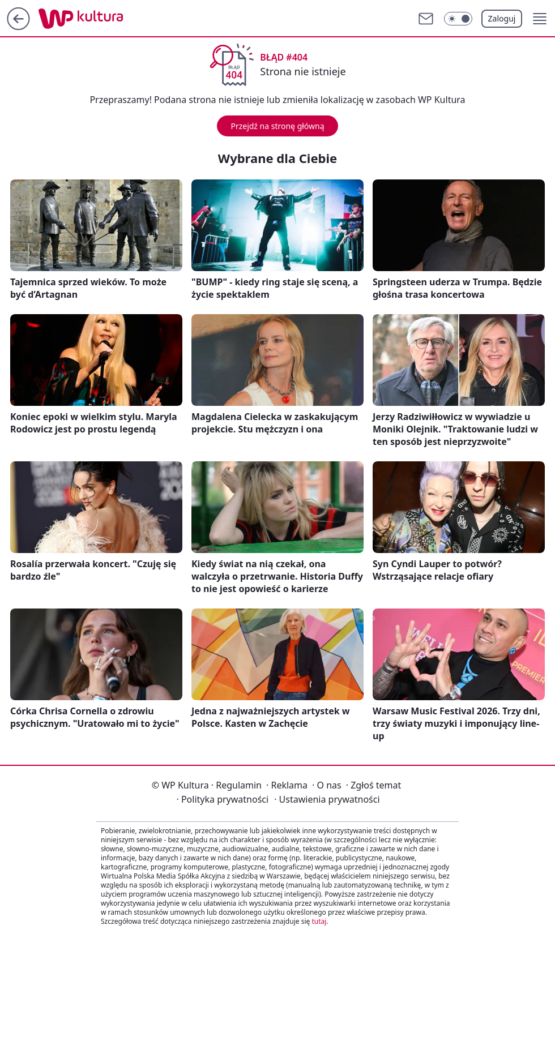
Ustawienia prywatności (326, 799)
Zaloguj (502, 18)
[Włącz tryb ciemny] (458, 18)
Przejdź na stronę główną (277, 126)
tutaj (318, 921)
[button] (540, 19)
